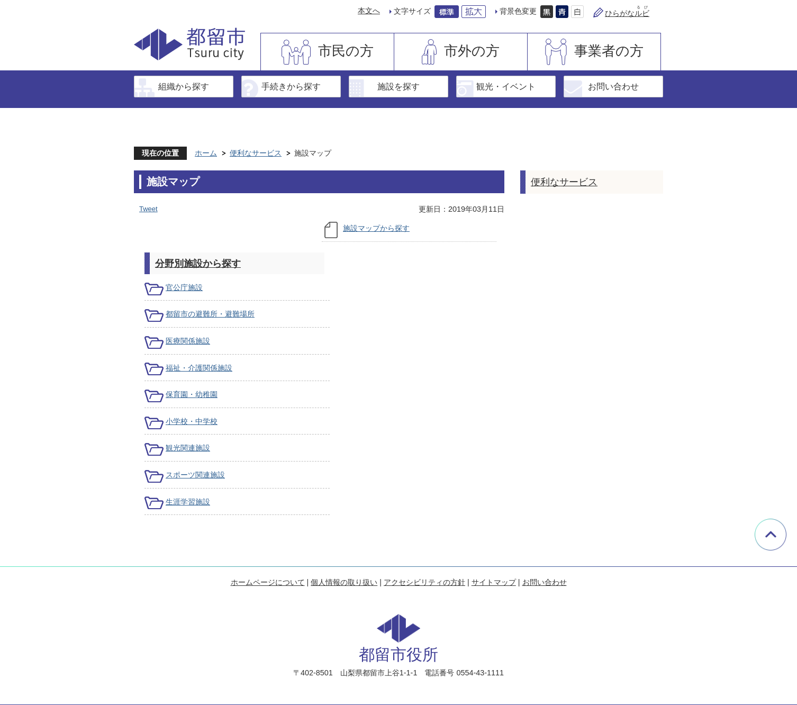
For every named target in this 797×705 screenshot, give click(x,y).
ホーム (206, 153)
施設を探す (398, 86)
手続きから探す (291, 86)
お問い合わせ (613, 86)
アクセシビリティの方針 (424, 582)
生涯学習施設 (188, 502)
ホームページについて (268, 582)
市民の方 (346, 50)
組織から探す (183, 86)
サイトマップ (494, 582)
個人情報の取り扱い (344, 582)
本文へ (369, 10)
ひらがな (627, 13)
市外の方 (472, 50)
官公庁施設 (184, 287)
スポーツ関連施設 (195, 475)
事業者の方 (609, 50)
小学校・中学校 (192, 421)
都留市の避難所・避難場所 (210, 314)
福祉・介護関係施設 (199, 368)
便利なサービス (256, 153)
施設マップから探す (376, 228)
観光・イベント (506, 86)
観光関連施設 (188, 448)
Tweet (148, 209)
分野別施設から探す (198, 263)
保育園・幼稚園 (192, 394)
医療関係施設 (188, 341)
